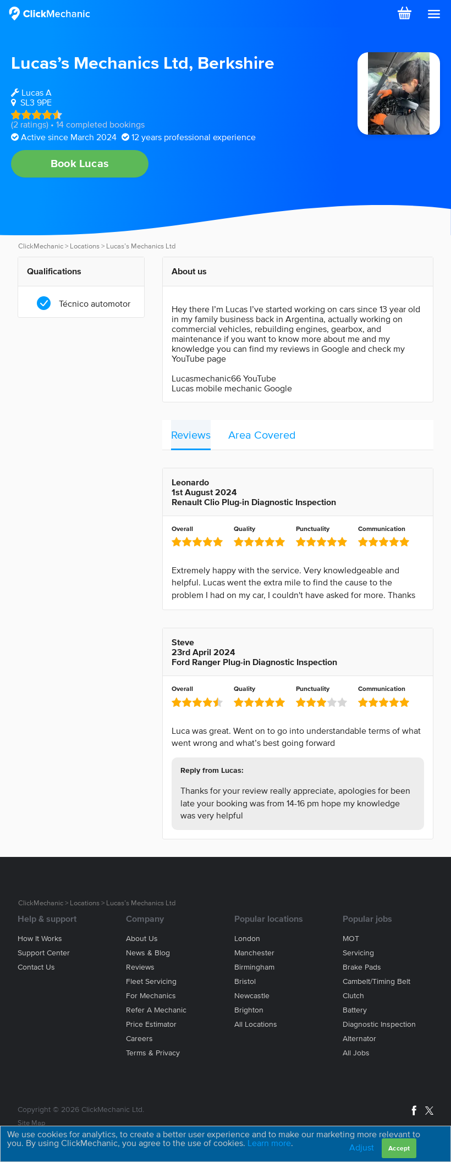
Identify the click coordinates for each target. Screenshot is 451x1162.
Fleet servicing (151, 981)
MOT (351, 938)
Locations (85, 246)
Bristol (245, 981)
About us (142, 938)
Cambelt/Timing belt (376, 981)
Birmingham (254, 967)
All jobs (356, 1053)
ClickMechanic (40, 246)
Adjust (361, 1147)
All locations (255, 1024)
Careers (139, 1038)
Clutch (353, 996)
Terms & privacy (153, 1053)
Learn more (269, 1143)
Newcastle (252, 996)
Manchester (254, 953)
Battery (355, 1010)
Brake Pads (362, 967)
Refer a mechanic (156, 1010)
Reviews (191, 435)
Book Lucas (80, 163)
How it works (40, 938)
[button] (434, 14)
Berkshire (235, 62)
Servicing (358, 953)
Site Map (31, 1123)
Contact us (36, 967)
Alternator (359, 1038)
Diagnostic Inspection (379, 1024)
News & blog (148, 953)
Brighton (248, 1010)
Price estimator (151, 1024)
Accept (399, 1148)
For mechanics (151, 996)
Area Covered (262, 435)
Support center (44, 953)
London (247, 938)
